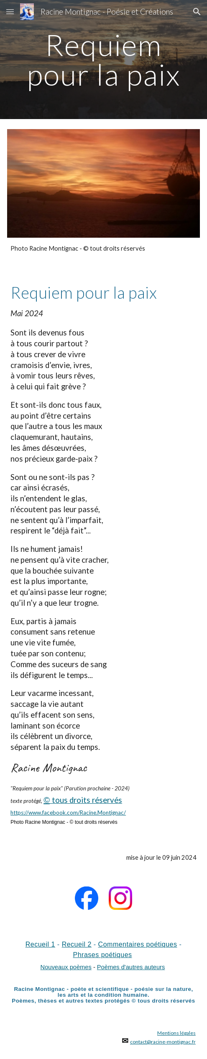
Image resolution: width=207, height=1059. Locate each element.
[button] (10, 11)
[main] (103, 59)
